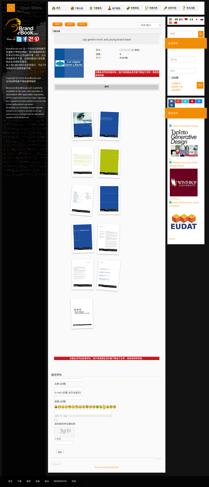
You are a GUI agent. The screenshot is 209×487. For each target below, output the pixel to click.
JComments (158, 459)
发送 (60, 452)
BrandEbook (60, 481)
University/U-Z (174, 196)
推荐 (28, 481)
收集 (38, 481)
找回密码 (176, 89)
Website (172, 236)
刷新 (58, 439)
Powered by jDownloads (107, 467)
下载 (19, 481)
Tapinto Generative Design (185, 122)
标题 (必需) (60, 401)
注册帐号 (176, 83)
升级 (74, 481)
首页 (10, 481)
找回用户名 (177, 86)
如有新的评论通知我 (65, 423)
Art (170, 156)
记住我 (173, 77)
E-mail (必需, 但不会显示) (68, 392)
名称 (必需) (60, 383)
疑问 (47, 481)
